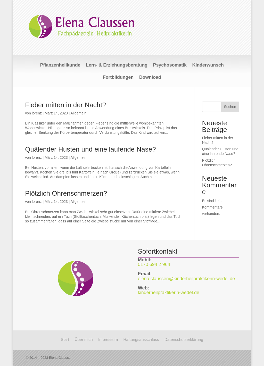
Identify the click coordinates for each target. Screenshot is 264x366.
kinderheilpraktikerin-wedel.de (168, 292)
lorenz (37, 113)
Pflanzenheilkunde (68, 66)
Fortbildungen (120, 77)
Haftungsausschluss (142, 339)
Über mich (80, 339)
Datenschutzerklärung (187, 339)
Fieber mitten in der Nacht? (65, 105)
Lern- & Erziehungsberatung (118, 66)
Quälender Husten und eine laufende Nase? (90, 149)
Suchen (230, 107)
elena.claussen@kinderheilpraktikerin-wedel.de (186, 278)
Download (148, 77)
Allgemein (78, 113)
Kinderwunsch (200, 66)
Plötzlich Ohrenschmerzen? (66, 193)
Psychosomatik (166, 66)
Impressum (106, 339)
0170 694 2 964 (154, 264)
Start (60, 339)
